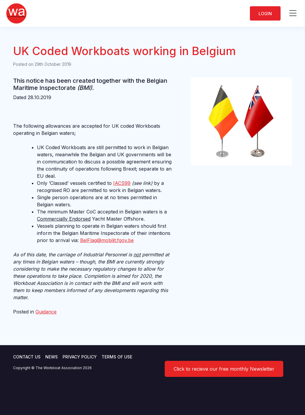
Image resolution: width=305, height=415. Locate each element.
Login (265, 13)
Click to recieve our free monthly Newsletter (224, 369)
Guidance (46, 312)
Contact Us (27, 356)
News (51, 356)
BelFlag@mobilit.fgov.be (107, 240)
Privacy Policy (80, 356)
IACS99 (121, 183)
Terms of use (117, 356)
